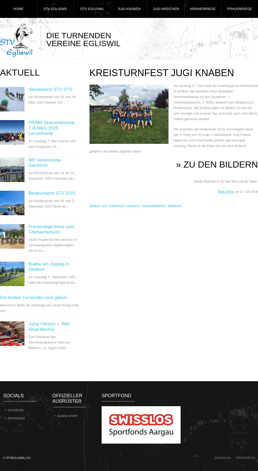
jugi (104, 205)
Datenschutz (245, 458)
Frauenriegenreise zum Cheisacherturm (51, 229)
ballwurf (95, 205)
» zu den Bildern (217, 164)
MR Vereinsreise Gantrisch (44, 163)
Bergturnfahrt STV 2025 (52, 193)
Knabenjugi (116, 205)
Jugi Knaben (129, 9)
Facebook (16, 410)
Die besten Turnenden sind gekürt (33, 297)
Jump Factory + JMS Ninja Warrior (48, 326)
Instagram (16, 418)
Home (18, 9)
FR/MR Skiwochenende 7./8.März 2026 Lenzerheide (51, 128)
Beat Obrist (226, 192)
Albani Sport (67, 416)
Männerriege (203, 9)
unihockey (133, 205)
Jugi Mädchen (166, 9)
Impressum (223, 458)
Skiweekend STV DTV (50, 89)
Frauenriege (239, 9)
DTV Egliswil (92, 9)
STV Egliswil (55, 9)
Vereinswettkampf (153, 205)
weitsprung (175, 205)
